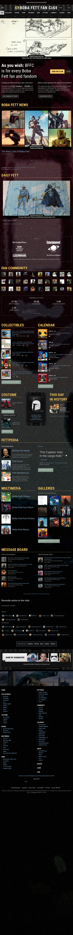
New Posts (5, 730)
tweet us (19, 169)
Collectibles (8, 14)
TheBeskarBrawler (8, 620)
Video (4, 747)
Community (54, 14)
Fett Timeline (42, 699)
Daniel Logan (42, 728)
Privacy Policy (32, 787)
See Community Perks (10, 96)
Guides (4, 763)
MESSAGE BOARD (14, 549)
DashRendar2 (21, 616)
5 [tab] (41, 61)
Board (23, 14)
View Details (7, 431)
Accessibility (40, 787)
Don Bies (41, 730)
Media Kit (41, 752)
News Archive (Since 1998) (9, 759)
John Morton (42, 732)
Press (40, 754)
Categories (6, 698)
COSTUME (9, 395)
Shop (40, 758)
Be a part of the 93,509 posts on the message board (36, 594)
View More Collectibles (11, 382)
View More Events (45, 386)
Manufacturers (7, 704)
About (69, 14)
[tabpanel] (36, 39)
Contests (41, 709)
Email (41, 644)
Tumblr (9, 224)
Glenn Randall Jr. (43, 737)
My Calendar (42, 724)
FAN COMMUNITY (14, 268)
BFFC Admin (8, 616)
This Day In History (43, 694)
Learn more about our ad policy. (52, 668)
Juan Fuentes (17, 631)
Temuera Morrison (43, 726)
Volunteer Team (43, 751)
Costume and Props (44, 743)
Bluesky (20, 224)
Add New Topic (6, 732)
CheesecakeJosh (34, 627)
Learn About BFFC (45, 96)
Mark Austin (42, 734)
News (38, 14)
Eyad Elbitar (42, 739)
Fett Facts (41, 696)
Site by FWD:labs (56, 787)
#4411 (5, 220)
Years (4, 709)
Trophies (41, 718)
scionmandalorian (57, 616)
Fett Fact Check (7, 766)
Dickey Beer (42, 735)
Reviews (5, 707)
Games (4, 751)
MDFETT (33, 616)
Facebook (30, 644)
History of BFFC (43, 756)
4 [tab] (39, 61)
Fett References (43, 698)
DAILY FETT (10, 175)
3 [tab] (36, 61)
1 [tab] (32, 61)
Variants (5, 719)
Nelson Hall (42, 741)
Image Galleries (7, 740)
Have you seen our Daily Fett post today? (36, 2)
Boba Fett (44, 460)
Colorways (6, 700)
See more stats (36, 313)
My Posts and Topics (8, 729)
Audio (4, 744)
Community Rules (15, 787)
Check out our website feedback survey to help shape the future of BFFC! (36, 775)
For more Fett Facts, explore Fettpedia (59, 416)
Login (60, 7)
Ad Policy (36, 424)
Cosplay (5, 723)
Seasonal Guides (7, 768)
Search (39, 764)
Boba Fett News (14, 105)
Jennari (5, 631)
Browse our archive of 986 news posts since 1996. (23, 167)
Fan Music (5, 742)
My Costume (6, 717)
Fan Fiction (6, 749)
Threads (53, 644)
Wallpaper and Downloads (10, 753)
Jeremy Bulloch (43, 745)
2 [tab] (34, 61)
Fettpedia (45, 14)
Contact (41, 760)
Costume (17, 14)
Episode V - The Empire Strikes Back (55, 463)
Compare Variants (9, 415)
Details (5, 721)
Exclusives (6, 761)
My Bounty (5, 696)
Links (40, 715)
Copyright (24, 787)
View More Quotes (45, 470)
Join (69, 7)
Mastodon (14, 224)
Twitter (36, 644)
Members (41, 711)
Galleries (46, 488)
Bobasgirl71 (21, 627)
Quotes (40, 446)
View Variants (8, 411)
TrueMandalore (63, 635)
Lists (4, 702)
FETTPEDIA (9, 440)
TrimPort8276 (23, 620)
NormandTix (41, 631)
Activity (41, 707)
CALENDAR (46, 325)
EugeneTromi (61, 627)
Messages (41, 717)
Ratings (5, 705)
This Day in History (58, 397)
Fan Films (5, 745)
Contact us (12, 169)
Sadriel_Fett (44, 616)
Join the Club (57, 71)
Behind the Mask (43, 692)
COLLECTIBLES (12, 325)
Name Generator (43, 713)
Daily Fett (5, 738)
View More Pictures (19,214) (48, 541)
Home (2, 12)
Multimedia (31, 14)
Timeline (5, 711)
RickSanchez (53, 631)
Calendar (62, 14)
